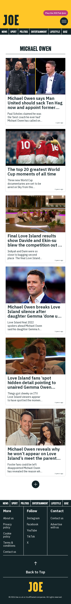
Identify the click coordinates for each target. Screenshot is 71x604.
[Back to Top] (35, 563)
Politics (24, 32)
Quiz (65, 32)
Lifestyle (55, 32)
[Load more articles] (35, 484)
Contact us (9, 551)
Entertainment (39, 32)
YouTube (32, 530)
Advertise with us (56, 526)
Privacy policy (7, 526)
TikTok (31, 536)
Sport (13, 32)
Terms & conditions (9, 544)
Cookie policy (7, 535)
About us (8, 518)
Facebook (32, 524)
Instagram (33, 518)
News (4, 32)
